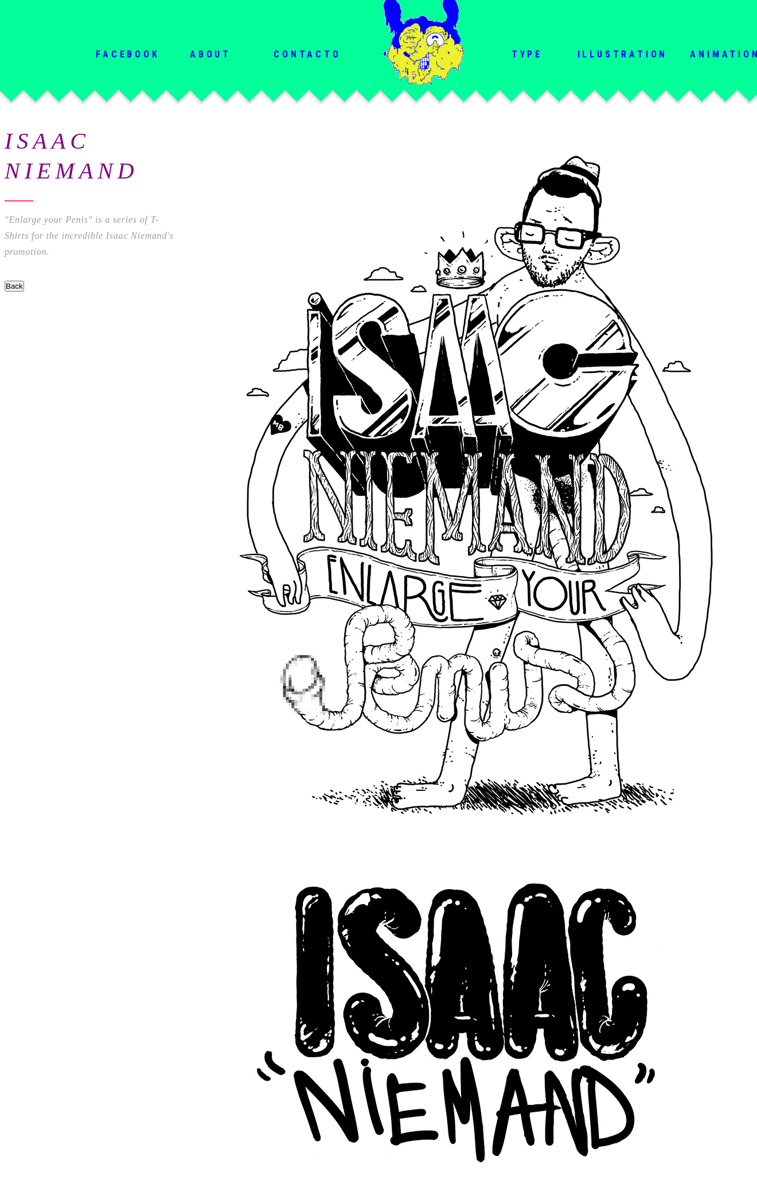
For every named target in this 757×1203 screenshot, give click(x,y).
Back (14, 286)
